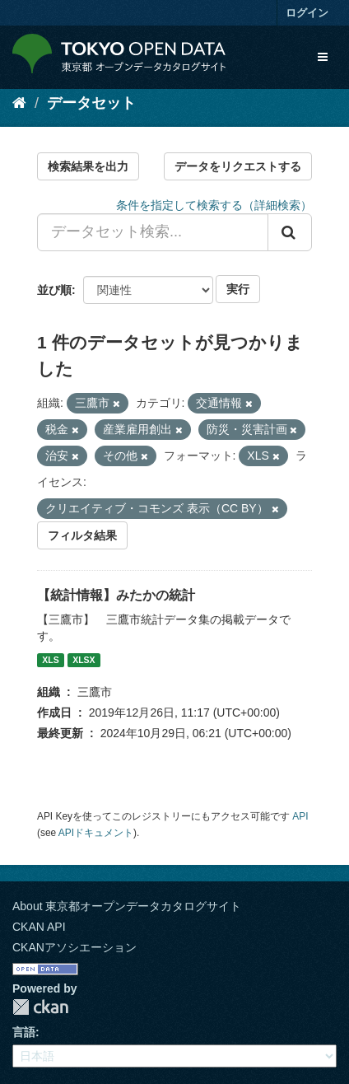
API (300, 816)
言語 (23, 1032)
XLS (50, 660)
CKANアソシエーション (74, 947)
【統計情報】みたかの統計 (116, 595)
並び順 (54, 290)
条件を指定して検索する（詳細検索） (214, 205)
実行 (237, 289)
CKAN (40, 1007)
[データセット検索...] (152, 232)
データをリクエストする (237, 166)
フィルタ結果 (82, 535)
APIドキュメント (95, 833)
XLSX (83, 660)
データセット (91, 103)
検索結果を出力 (88, 166)
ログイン (307, 13)
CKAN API (39, 926)
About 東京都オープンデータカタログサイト (126, 906)
